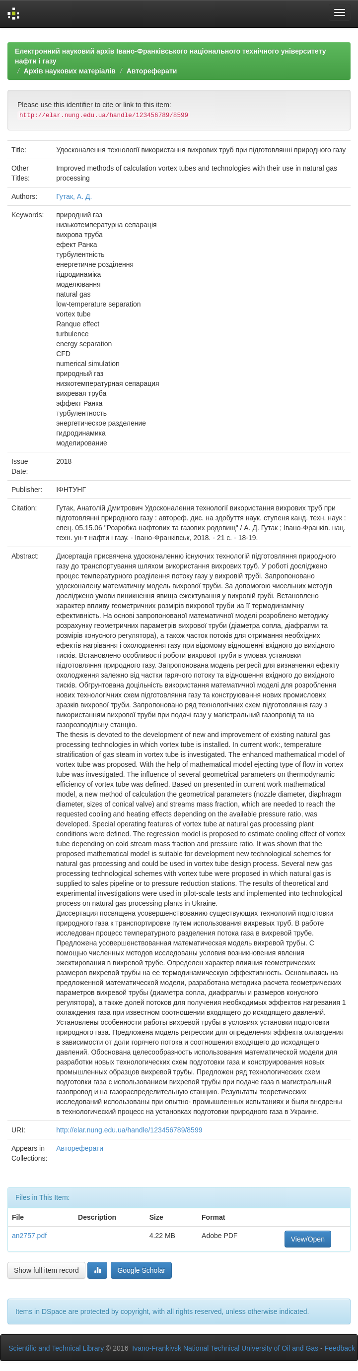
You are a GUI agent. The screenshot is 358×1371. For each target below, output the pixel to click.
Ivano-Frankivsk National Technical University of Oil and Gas (225, 1348)
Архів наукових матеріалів (70, 71)
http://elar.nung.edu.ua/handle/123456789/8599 (129, 1130)
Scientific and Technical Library (56, 1348)
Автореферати (152, 71)
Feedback (340, 1348)
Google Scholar (141, 1270)
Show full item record (46, 1270)
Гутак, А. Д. (74, 196)
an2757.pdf (29, 1236)
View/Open (308, 1239)
